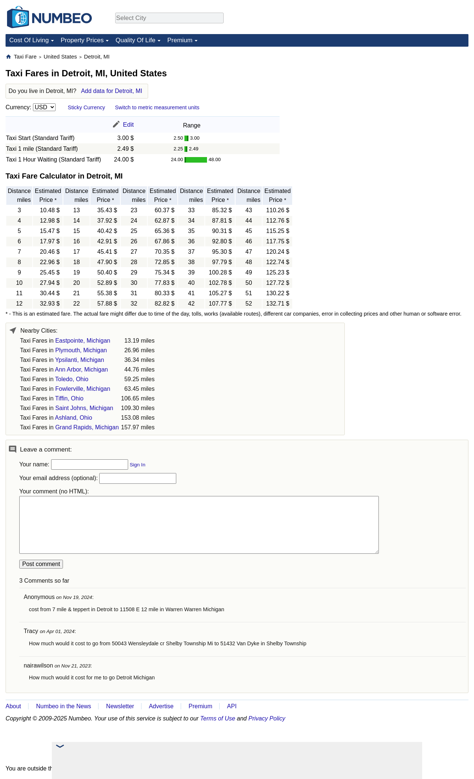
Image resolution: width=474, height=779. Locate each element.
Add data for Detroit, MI (111, 91)
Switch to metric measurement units (157, 107)
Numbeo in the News (63, 706)
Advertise (161, 706)
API (232, 706)
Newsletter (120, 706)
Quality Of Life (136, 40)
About (13, 706)
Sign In (137, 464)
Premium (180, 40)
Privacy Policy (267, 718)
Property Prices (82, 40)
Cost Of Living (29, 40)
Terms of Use (218, 718)
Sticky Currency (86, 107)
